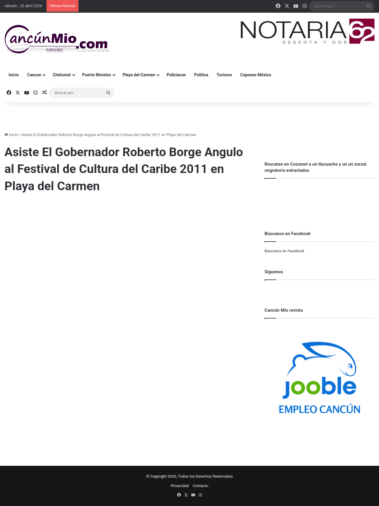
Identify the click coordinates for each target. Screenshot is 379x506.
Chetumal (61, 74)
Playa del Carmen (139, 74)
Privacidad (180, 486)
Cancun (34, 74)
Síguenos (273, 271)
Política (201, 74)
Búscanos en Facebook (284, 251)
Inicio (14, 74)
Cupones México (255, 74)
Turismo (224, 74)
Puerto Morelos (96, 74)
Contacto (200, 486)
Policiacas (176, 74)
